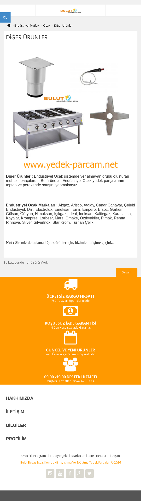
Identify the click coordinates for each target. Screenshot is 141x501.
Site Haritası (97, 455)
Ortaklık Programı (34, 455)
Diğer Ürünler (63, 26)
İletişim (115, 455)
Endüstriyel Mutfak (26, 26)
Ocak (46, 26)
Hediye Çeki (59, 455)
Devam (126, 272)
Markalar (78, 455)
